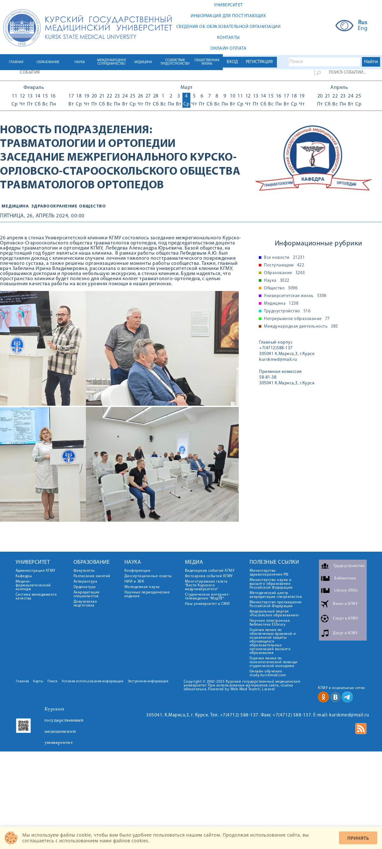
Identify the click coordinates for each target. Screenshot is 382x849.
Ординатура (85, 587)
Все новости (284, 258)
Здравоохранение (55, 206)
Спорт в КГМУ (345, 618)
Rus (362, 23)
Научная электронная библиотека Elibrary (270, 623)
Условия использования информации (92, 681)
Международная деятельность (301, 326)
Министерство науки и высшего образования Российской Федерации (271, 584)
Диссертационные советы (148, 576)
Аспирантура (85, 582)
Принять (358, 838)
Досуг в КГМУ (345, 633)
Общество (280, 288)
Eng (363, 29)
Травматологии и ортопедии (88, 144)
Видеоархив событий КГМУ (210, 571)
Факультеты (84, 571)
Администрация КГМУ (35, 571)
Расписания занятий (92, 576)
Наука (276, 281)
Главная (22, 681)
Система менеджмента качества (36, 596)
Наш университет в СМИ (207, 604)
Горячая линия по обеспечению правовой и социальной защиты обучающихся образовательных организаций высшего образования (273, 641)
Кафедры (24, 576)
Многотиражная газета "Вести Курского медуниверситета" (206, 585)
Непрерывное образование (297, 319)
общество (92, 206)
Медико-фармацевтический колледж (33, 585)
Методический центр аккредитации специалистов (276, 595)
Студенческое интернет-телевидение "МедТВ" (207, 596)
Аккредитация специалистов (87, 594)
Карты (38, 681)
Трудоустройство (287, 311)
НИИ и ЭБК (134, 582)
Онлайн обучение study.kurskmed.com (268, 673)
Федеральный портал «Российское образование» (274, 613)
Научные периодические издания (147, 594)
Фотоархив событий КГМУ (209, 576)
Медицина (15, 206)
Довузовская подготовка (85, 603)
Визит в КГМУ (345, 604)
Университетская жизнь (295, 296)
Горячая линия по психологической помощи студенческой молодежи (274, 662)
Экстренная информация (148, 681)
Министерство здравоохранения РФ (269, 573)
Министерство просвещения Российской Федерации (276, 604)
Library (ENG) (346, 590)
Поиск (52, 681)
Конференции (137, 571)
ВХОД (232, 62)
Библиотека (345, 578)
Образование (284, 273)
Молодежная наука (142, 587)
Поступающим (284, 265)
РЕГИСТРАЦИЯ (259, 62)
